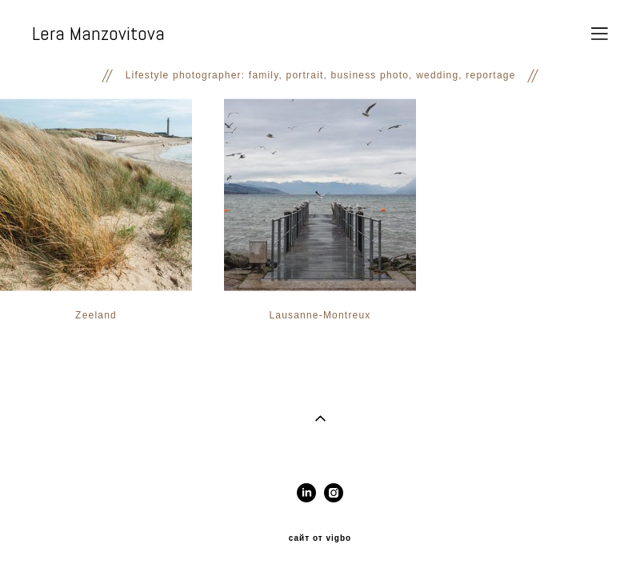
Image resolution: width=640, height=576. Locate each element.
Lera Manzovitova (98, 33)
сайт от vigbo (320, 538)
